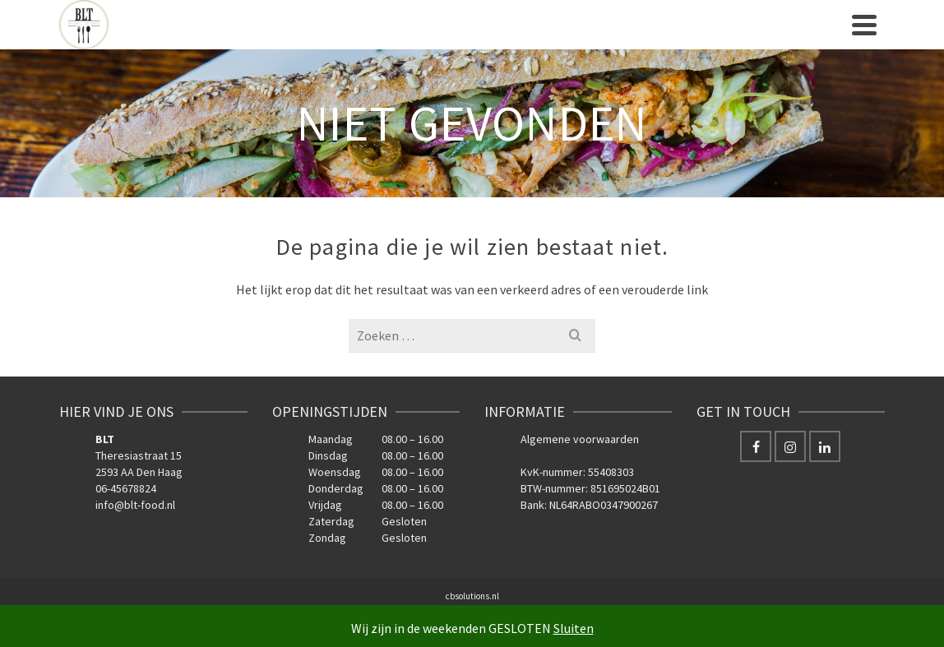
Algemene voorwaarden (580, 439)
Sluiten (573, 628)
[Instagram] (790, 446)
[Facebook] (755, 446)
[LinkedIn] (824, 446)
